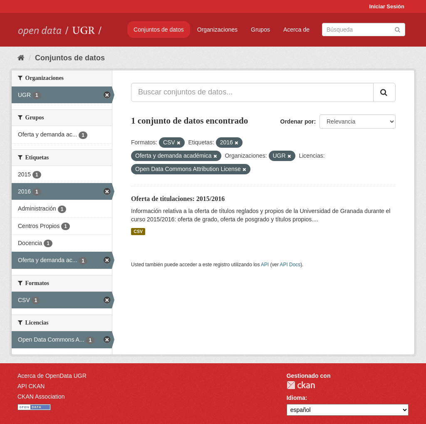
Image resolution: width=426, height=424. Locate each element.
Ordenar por (297, 121)
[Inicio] (21, 58)
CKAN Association (41, 396)
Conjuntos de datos (159, 29)
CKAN (301, 385)
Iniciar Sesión (386, 6)
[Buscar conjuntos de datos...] (252, 92)
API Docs (290, 265)
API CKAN (31, 386)
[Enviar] (397, 28)
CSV (138, 231)
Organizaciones (217, 29)
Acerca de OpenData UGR (52, 375)
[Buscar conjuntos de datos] (363, 29)
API (265, 265)
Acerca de (296, 29)
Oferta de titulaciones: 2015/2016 (178, 198)
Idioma (296, 397)
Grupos (260, 29)
